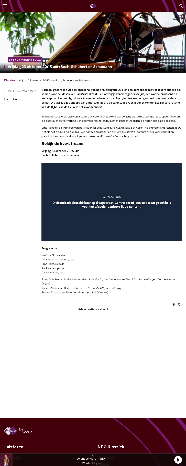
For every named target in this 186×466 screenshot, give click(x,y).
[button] (178, 459)
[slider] (111, 225)
